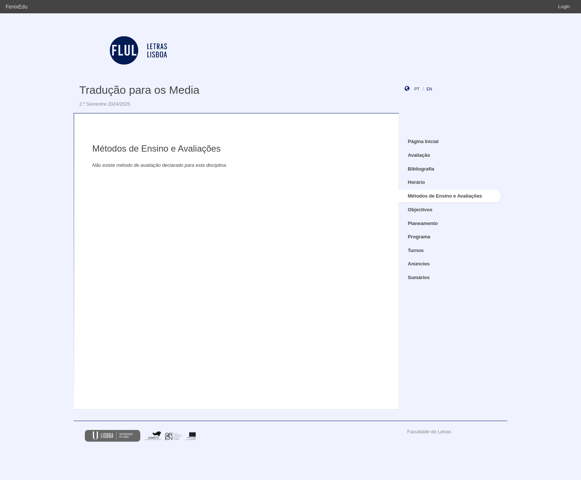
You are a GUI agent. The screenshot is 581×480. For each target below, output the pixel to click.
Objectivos (420, 209)
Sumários (419, 277)
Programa (419, 236)
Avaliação (419, 155)
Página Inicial (423, 141)
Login (564, 6)
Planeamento (423, 223)
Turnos (416, 250)
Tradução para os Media (139, 90)
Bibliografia (421, 169)
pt (416, 89)
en (429, 89)
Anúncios (419, 264)
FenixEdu (16, 7)
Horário (416, 182)
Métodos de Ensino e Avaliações (445, 196)
